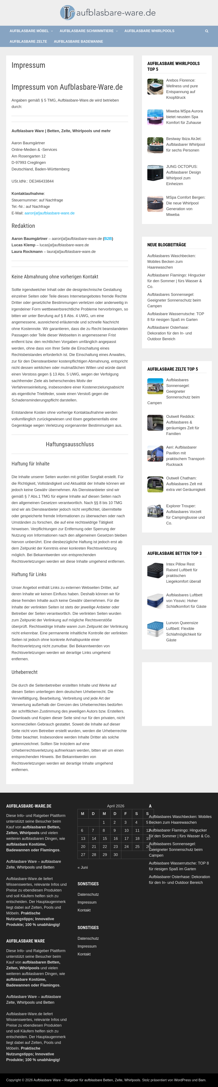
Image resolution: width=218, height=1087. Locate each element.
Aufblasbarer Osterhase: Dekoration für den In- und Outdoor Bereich (169, 333)
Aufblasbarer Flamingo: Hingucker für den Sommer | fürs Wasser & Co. (176, 281)
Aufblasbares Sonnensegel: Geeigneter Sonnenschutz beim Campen (174, 300)
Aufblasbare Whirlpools (150, 31)
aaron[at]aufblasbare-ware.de (49, 213)
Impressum (86, 902)
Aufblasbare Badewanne (78, 41)
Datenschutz (88, 894)
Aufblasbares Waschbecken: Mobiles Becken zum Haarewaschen (171, 261)
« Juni (82, 867)
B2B (108, 239)
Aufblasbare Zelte (28, 41)
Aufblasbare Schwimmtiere (86, 31)
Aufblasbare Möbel (29, 31)
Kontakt (83, 910)
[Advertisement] (177, 694)
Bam (201, 1080)
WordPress (182, 1080)
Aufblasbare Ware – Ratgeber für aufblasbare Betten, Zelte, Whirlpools (87, 1080)
